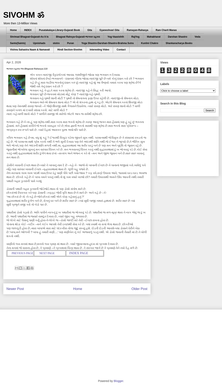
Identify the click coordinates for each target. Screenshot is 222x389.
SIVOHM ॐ (23, 14)
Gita (89, 30)
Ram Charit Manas (166, 30)
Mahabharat (153, 36)
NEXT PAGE (47, 253)
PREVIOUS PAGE (22, 253)
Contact (121, 49)
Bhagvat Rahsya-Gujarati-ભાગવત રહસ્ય (78, 36)
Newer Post (15, 289)
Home (13, 30)
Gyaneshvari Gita (109, 30)
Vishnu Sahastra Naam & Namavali (30, 49)
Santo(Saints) (18, 43)
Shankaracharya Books (179, 43)
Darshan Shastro (177, 36)
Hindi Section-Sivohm (69, 49)
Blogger (118, 381)
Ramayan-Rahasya (137, 30)
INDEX (28, 30)
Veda (197, 36)
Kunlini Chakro (149, 43)
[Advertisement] (190, 147)
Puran (70, 43)
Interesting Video (99, 49)
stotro (56, 43)
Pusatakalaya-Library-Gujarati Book (59, 30)
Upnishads (39, 43)
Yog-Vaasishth (115, 36)
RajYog (135, 36)
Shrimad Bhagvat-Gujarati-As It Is (29, 36)
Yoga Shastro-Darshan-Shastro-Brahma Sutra (107, 43)
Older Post (139, 289)
